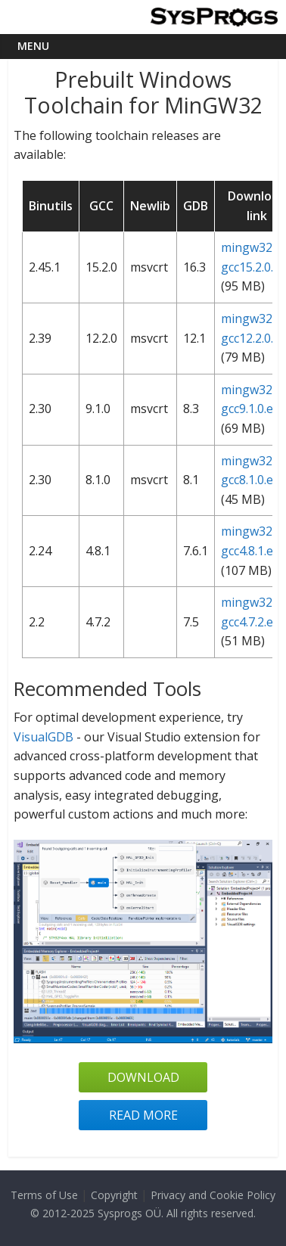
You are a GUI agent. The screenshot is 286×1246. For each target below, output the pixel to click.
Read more (143, 1115)
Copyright (114, 1195)
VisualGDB (43, 737)
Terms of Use (44, 1195)
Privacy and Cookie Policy (213, 1195)
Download (143, 1077)
